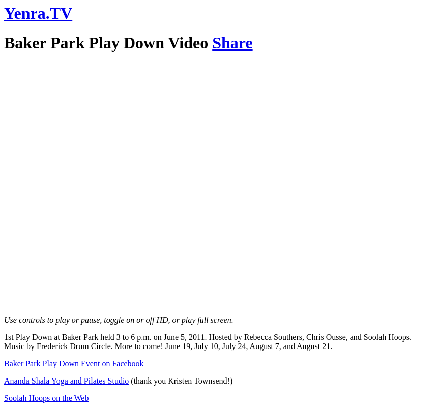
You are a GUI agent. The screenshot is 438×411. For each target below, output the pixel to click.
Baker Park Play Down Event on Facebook (74, 363)
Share (232, 43)
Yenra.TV (38, 13)
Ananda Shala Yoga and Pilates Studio (66, 380)
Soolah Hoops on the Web (46, 398)
